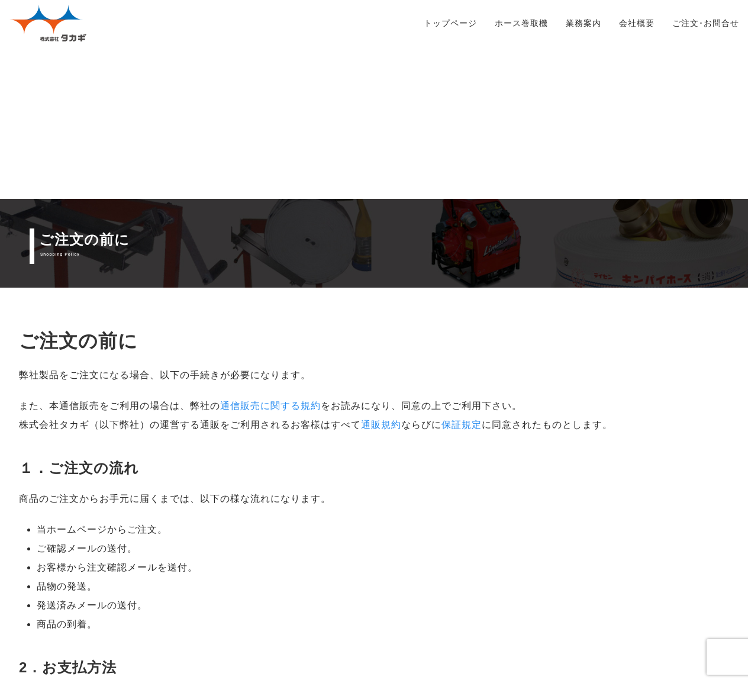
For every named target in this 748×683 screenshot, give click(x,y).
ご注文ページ (552, 620)
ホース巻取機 (521, 23)
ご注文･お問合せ (705, 23)
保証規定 (461, 272)
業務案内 (583, 23)
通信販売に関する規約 (270, 253)
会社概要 (636, 23)
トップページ (450, 23)
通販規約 (381, 272)
